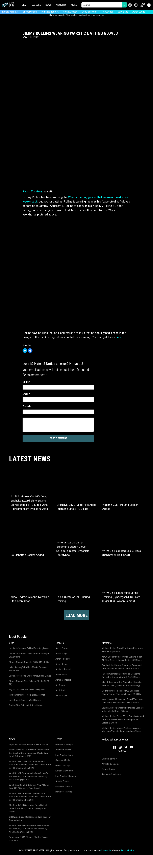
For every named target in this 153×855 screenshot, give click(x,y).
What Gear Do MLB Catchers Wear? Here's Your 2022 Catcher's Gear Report (29, 787)
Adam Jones (61, 664)
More (74, 4)
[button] (149, 5)
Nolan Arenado (70, 11)
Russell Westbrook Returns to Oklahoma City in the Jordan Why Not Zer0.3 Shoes (121, 675)
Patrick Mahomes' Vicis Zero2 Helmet (27, 695)
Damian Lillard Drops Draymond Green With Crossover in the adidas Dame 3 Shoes (122, 667)
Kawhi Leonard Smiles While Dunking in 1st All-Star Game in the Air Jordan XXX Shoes (122, 658)
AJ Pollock (60, 690)
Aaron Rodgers (62, 659)
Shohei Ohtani (30, 11)
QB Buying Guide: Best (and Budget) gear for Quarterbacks (30, 819)
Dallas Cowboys (63, 765)
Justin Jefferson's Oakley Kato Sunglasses (29, 648)
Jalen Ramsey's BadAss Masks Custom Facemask (28, 669)
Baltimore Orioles (63, 786)
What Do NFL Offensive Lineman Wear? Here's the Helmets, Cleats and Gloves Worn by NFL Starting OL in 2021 (30, 764)
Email (26, 393)
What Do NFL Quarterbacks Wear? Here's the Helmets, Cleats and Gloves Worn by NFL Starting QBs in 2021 (28, 776)
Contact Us (105, 850)
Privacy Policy (108, 769)
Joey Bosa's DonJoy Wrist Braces (25, 700)
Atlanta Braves (62, 781)
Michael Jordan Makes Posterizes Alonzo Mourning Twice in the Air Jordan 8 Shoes (121, 730)
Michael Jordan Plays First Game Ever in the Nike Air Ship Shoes (122, 650)
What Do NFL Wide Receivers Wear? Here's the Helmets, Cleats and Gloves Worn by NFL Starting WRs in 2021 (29, 828)
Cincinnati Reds (62, 760)
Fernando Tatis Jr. (50, 11)
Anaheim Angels (63, 749)
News (48, 4)
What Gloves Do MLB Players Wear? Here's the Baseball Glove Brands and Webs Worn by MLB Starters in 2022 (29, 752)
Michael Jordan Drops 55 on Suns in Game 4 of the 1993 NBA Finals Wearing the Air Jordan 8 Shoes (123, 719)
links (88, 15)
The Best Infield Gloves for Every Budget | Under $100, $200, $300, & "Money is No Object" (28, 808)
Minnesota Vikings (64, 744)
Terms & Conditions (111, 774)
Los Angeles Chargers (65, 776)
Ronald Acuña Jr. (10, 11)
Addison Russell (63, 669)
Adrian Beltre (61, 674)
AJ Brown (60, 685)
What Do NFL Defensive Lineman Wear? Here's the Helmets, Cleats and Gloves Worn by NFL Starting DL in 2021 (30, 796)
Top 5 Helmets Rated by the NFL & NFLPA (28, 744)
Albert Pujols (61, 695)
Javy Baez (123, 11)
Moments (61, 4)
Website (27, 406)
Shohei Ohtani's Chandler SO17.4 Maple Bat (29, 662)
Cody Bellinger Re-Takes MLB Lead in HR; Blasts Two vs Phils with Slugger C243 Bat (122, 692)
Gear (24, 4)
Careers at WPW (109, 758)
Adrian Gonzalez (63, 680)
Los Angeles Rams (64, 755)
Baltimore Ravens (63, 791)
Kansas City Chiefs (64, 770)
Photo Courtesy (32, 191)
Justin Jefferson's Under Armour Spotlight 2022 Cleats (29, 655)
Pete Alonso (107, 11)
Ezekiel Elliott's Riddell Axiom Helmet (26, 705)
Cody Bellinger (89, 11)
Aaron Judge (138, 11)
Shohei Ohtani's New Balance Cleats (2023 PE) (29, 683)
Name (26, 381)
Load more (77, 615)
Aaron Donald (61, 648)
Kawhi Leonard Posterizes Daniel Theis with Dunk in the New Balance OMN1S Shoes (122, 701)
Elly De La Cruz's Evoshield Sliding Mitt (27, 689)
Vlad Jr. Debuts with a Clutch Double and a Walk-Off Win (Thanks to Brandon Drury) (122, 684)
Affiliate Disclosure (111, 764)
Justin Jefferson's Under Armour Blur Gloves (30, 676)
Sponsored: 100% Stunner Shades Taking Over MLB (28, 839)
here (118, 337)
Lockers (36, 4)
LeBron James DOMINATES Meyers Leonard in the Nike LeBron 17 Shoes (123, 709)
